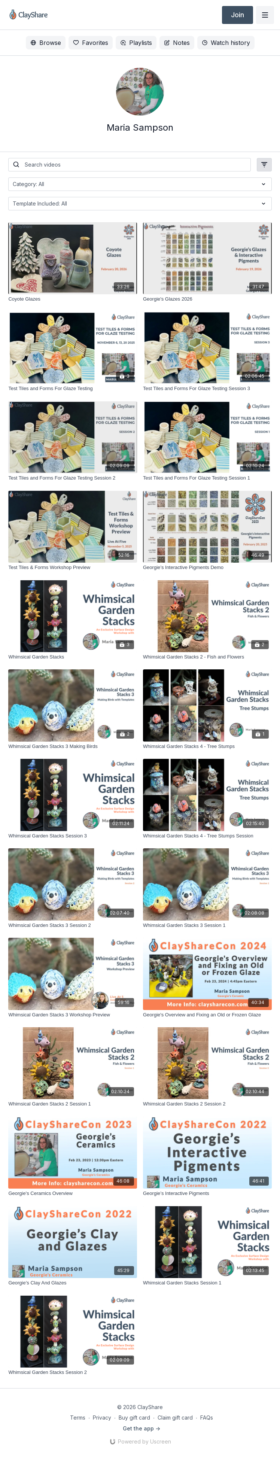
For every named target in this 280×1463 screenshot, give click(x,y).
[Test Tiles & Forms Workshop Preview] (72, 567)
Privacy (102, 1417)
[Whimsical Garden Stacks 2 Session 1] (72, 1104)
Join (237, 15)
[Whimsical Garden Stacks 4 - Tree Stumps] (207, 746)
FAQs (206, 1417)
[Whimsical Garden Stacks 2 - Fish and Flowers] (207, 657)
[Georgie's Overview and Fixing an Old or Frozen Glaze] (207, 1015)
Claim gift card (175, 1417)
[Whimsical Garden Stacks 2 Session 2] (207, 1104)
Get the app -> (141, 1428)
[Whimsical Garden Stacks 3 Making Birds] (72, 746)
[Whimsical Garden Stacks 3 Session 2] (72, 925)
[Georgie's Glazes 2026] (207, 299)
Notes (177, 42)
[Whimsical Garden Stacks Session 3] (72, 836)
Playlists (136, 42)
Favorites (90, 42)
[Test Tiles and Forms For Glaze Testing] (72, 388)
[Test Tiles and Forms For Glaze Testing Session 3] (207, 388)
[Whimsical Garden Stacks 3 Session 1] (207, 925)
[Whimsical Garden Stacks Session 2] (72, 1372)
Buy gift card (134, 1417)
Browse (45, 42)
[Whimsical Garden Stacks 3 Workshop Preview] (72, 1015)
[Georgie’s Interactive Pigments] (207, 1193)
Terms (77, 1417)
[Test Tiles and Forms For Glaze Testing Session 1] (207, 478)
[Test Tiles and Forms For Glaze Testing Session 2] (72, 478)
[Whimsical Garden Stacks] (72, 657)
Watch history (226, 42)
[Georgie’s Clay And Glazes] (72, 1283)
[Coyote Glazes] (72, 299)
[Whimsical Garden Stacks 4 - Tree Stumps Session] (207, 836)
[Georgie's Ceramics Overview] (72, 1193)
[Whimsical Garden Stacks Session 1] (207, 1283)
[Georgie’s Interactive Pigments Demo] (207, 567)
